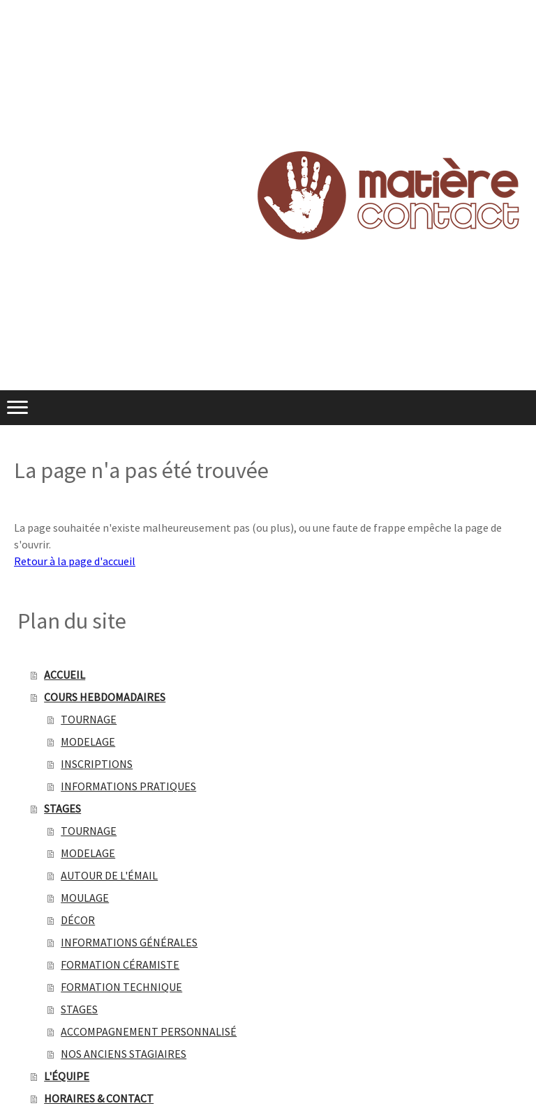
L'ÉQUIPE (66, 1076)
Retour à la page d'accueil (74, 561)
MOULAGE (85, 898)
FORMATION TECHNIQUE (121, 987)
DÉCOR (78, 920)
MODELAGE (88, 741)
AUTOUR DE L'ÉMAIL (109, 875)
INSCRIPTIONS (97, 764)
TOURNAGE (89, 719)
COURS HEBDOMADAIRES (104, 697)
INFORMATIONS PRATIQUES (128, 786)
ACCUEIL (64, 675)
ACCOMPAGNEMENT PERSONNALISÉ (149, 1031)
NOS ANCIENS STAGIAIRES (123, 1054)
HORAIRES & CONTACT (99, 1098)
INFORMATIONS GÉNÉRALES (129, 942)
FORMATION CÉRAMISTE (120, 964)
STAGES (62, 808)
